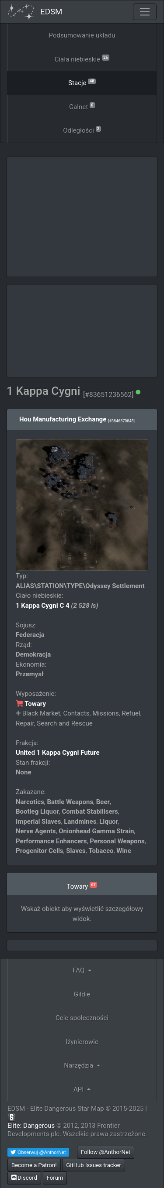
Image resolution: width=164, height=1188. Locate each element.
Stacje (82, 82)
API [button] (79, 1089)
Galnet (82, 106)
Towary (31, 704)
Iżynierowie (82, 1042)
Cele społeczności (82, 1018)
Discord (24, 1177)
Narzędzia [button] (79, 1065)
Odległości (82, 129)
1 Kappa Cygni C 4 (43, 605)
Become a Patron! (34, 1165)
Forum (55, 1177)
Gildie (82, 994)
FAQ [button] (79, 970)
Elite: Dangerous (31, 1126)
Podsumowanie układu (82, 35)
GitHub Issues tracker (93, 1165)
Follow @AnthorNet (105, 1152)
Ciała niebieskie (82, 58)
